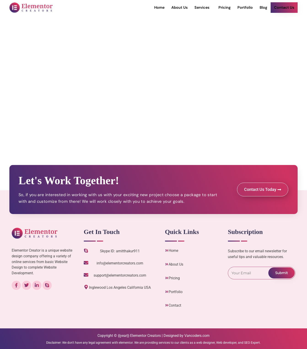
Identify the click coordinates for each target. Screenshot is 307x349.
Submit (281, 273)
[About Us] (167, 264)
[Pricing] (167, 278)
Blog (263, 7)
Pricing (224, 7)
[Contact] (167, 305)
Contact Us (284, 7)
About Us (179, 7)
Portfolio (245, 7)
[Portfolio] (167, 292)
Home (159, 7)
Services (201, 7)
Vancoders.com (197, 335)
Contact (175, 305)
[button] (203, 7)
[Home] (167, 250)
